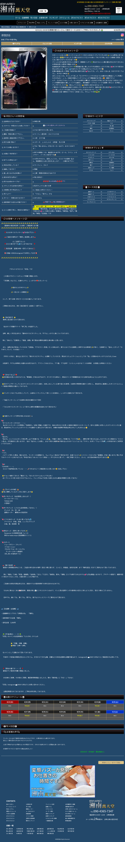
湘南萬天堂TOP (69, 806)
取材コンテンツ (30, 820)
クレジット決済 (53, 23)
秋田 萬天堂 (60, 829)
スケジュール (64, 17)
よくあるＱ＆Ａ (30, 811)
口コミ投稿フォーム (70, 811)
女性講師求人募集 (101, 23)
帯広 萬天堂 (30, 829)
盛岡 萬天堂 (50, 829)
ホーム (17, 17)
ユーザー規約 (49, 811)
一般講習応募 (49, 820)
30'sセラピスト (90, 17)
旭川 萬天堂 (9, 829)
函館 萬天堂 (40, 829)
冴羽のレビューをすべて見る (111, 763)
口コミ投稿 (63, 23)
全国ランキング (50, 816)
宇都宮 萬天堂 (30, 831)
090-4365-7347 (96, 6)
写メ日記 (33, 17)
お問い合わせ (73, 23)
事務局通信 (68, 820)
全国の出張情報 (30, 818)
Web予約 (32, 23)
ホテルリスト (22, 23)
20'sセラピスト (77, 17)
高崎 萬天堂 (19, 831)
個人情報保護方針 (70, 818)
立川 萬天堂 (9, 833)
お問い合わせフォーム (71, 809)
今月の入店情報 (10, 813)
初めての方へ (10, 804)
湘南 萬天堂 (50, 833)
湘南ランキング (50, 813)
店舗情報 (25, 17)
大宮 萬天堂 (60, 831)
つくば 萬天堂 (51, 831)
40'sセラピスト (104, 17)
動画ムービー (29, 809)
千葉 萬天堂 (30, 833)
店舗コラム (49, 806)
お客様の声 (43, 17)
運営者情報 (68, 816)
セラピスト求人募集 (86, 23)
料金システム (41, 23)
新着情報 (28, 813)
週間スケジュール (11, 811)
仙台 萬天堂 (71, 829)
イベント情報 (29, 816)
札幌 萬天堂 (19, 829)
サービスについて (11, 806)
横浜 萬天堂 (40, 833)
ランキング (53, 17)
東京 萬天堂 (71, 831)
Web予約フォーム (70, 813)
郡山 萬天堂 (9, 831)
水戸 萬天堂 (40, 831)
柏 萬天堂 (19, 833)
